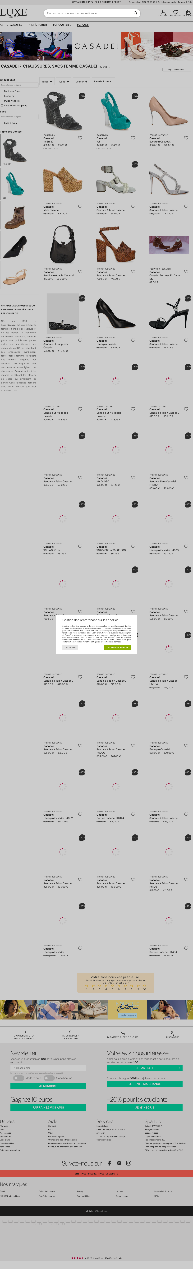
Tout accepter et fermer (117, 647)
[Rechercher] (135, 13)
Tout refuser (70, 647)
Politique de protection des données (105, 642)
